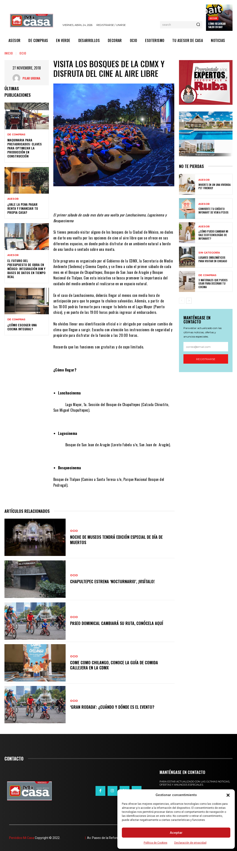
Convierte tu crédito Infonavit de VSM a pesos (213, 210)
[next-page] (189, 301)
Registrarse (205, 359)
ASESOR (213, 18)
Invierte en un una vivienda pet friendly (214, 186)
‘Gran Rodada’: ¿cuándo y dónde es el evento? (112, 707)
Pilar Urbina (31, 78)
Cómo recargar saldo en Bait (217, 25)
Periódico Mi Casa (21, 838)
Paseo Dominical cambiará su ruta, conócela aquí (116, 623)
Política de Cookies (155, 842)
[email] (205, 346)
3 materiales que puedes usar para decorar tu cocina (213, 283)
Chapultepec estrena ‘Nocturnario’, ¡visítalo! (112, 581)
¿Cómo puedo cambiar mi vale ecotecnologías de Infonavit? (213, 234)
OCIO (22, 53)
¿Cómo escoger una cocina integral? (22, 327)
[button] (228, 795)
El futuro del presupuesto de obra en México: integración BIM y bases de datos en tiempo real (26, 268)
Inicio (8, 53)
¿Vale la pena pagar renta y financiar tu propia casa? (22, 208)
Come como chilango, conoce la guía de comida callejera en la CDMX (114, 665)
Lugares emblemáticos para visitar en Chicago (212, 259)
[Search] (198, 24)
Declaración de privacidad (190, 842)
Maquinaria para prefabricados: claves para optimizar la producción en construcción (24, 148)
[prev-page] (182, 301)
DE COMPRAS (16, 134)
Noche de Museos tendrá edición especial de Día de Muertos (116, 539)
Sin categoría (209, 253)
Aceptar (176, 833)
